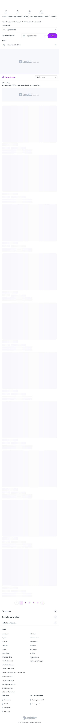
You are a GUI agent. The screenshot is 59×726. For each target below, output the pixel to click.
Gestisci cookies (7, 657)
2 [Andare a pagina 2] (25, 603)
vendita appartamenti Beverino (39, 17)
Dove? (4, 40)
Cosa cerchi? (6, 25)
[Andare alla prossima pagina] (42, 603)
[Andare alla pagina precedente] (16, 603)
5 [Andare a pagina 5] (37, 603)
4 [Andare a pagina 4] (33, 603)
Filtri (52, 36)
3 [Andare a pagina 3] (29, 603)
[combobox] (29, 29)
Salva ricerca (8, 77)
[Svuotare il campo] (55, 29)
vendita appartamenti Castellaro (18, 17)
